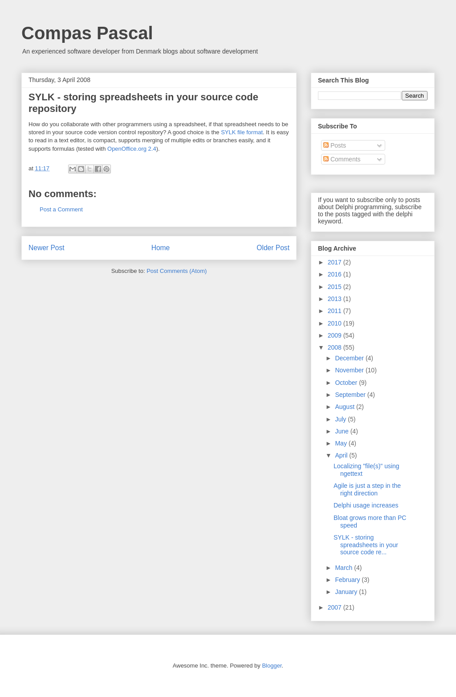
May (341, 443)
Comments (342, 159)
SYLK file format (242, 132)
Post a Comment (61, 209)
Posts (334, 145)
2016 (335, 274)
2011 (335, 310)
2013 (335, 298)
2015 (335, 286)
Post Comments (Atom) (177, 271)
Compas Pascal (87, 33)
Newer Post (46, 248)
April (342, 455)
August (345, 406)
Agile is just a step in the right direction (367, 489)
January (347, 591)
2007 (335, 607)
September (351, 394)
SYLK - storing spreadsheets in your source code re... (366, 545)
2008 (335, 347)
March (344, 567)
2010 (335, 323)
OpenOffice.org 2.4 (131, 148)
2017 (335, 262)
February (348, 579)
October (347, 382)
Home (160, 248)
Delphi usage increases (366, 505)
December (350, 358)
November (350, 370)
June (342, 431)
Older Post (272, 248)
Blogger (271, 665)
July (341, 419)
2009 (335, 335)
